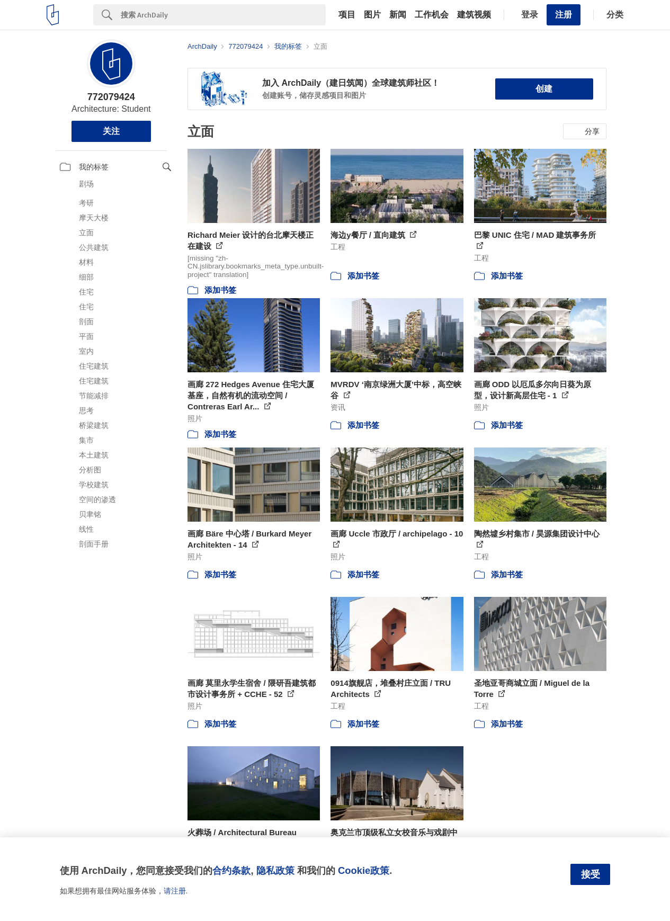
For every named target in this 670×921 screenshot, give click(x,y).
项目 (346, 15)
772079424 (111, 97)
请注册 (175, 891)
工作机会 (432, 15)
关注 (111, 131)
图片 (372, 15)
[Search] (223, 14)
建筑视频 (474, 15)
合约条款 (231, 870)
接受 (590, 874)
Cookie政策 (363, 870)
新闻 (397, 15)
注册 (563, 14)
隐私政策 (275, 870)
